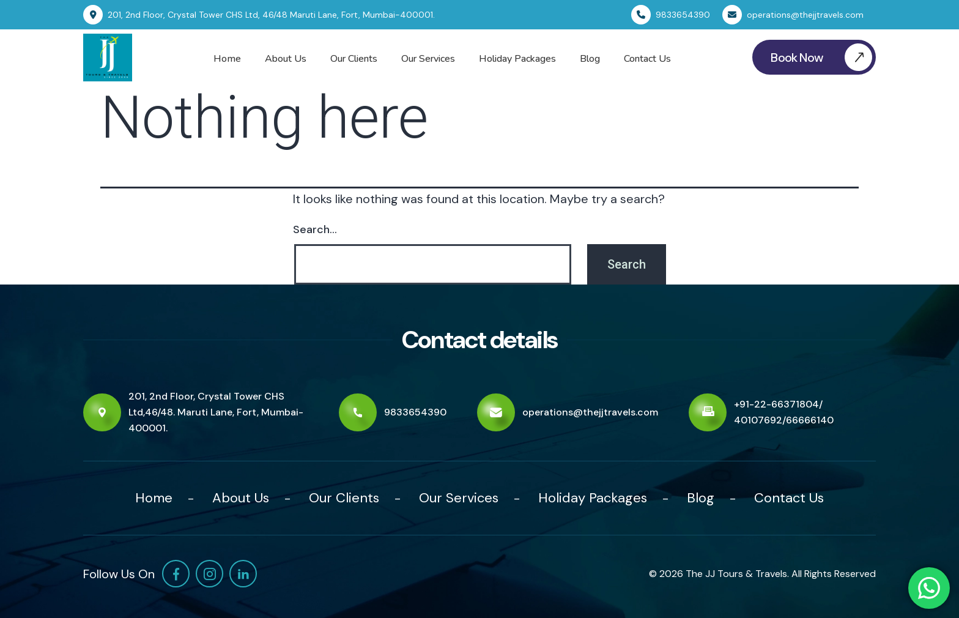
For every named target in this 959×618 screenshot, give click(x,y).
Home (227, 58)
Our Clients (353, 58)
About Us (285, 58)
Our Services (428, 58)
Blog (590, 58)
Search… (315, 229)
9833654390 (415, 412)
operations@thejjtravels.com (590, 412)
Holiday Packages (517, 58)
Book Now (823, 57)
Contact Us (647, 58)
